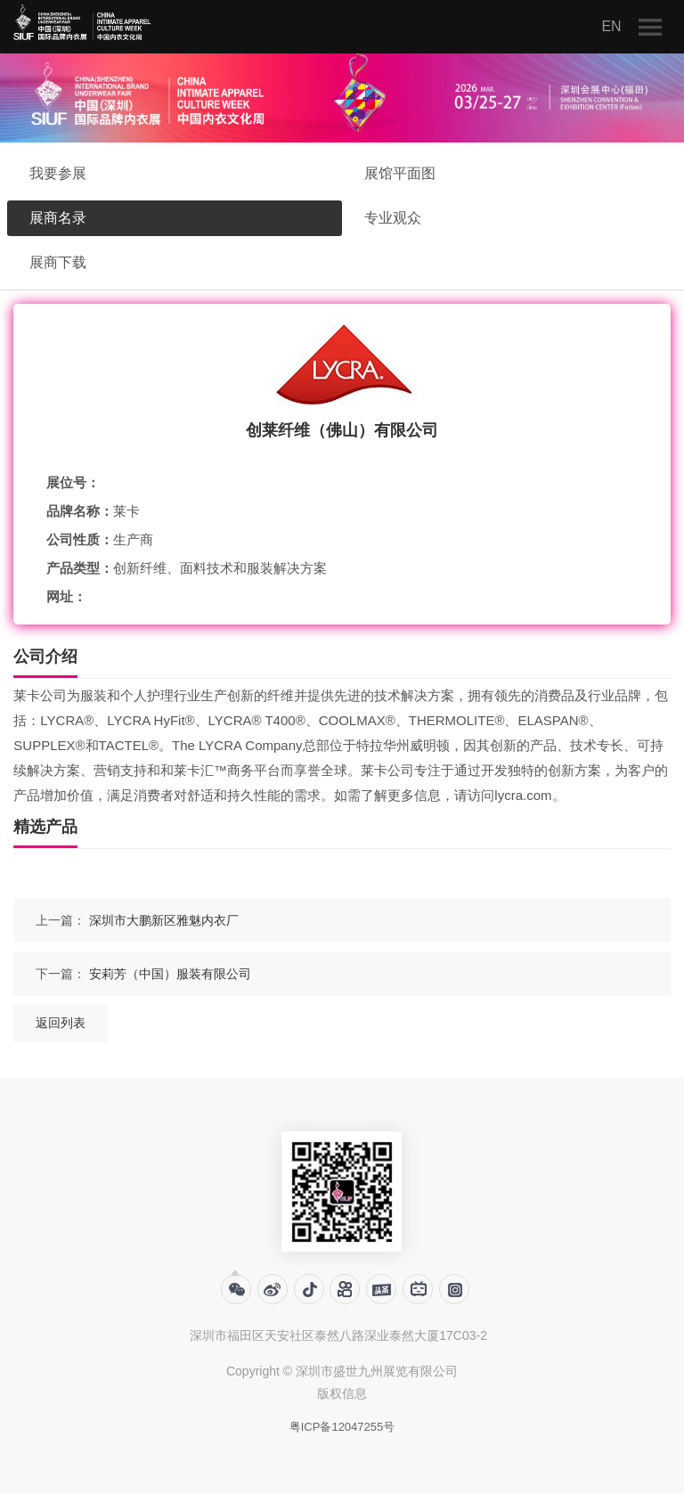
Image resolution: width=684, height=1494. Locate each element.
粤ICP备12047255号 (342, 1426)
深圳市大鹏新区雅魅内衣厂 (164, 920)
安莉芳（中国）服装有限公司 (170, 974)
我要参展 (57, 173)
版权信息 (342, 1393)
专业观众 (392, 217)
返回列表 (61, 1023)
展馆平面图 (400, 173)
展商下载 (57, 262)
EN (611, 26)
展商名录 (57, 217)
